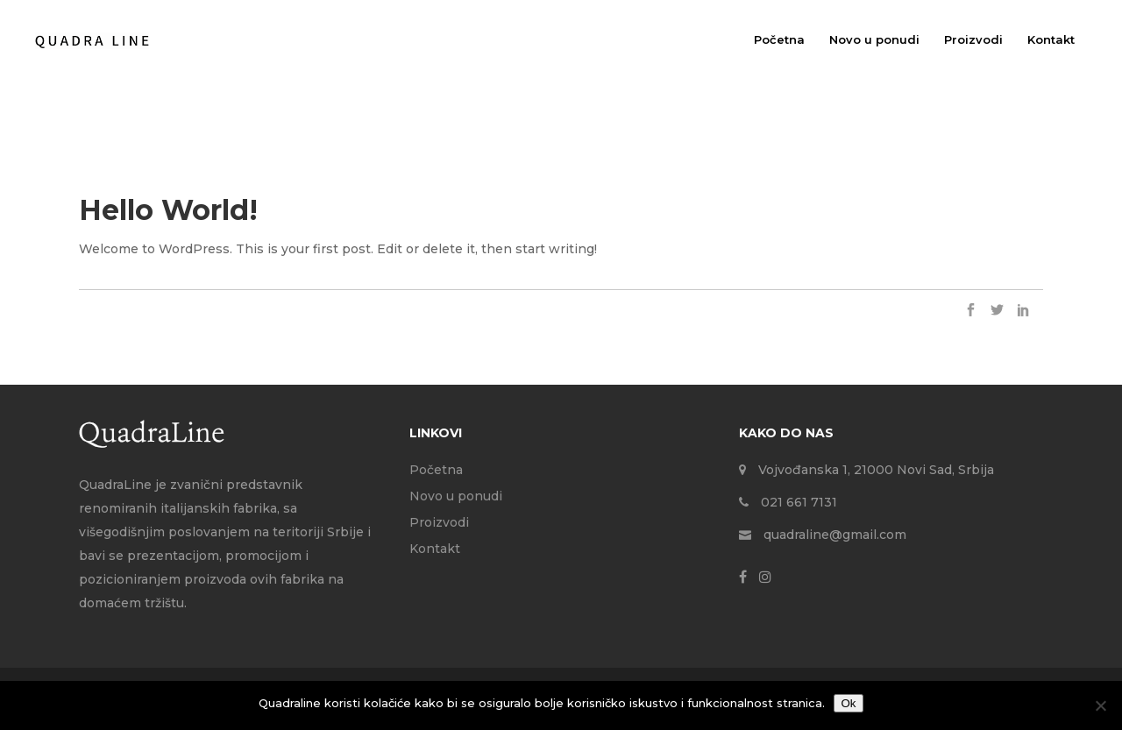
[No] (1100, 705)
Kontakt (434, 548)
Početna (436, 470)
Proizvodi (439, 522)
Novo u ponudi (455, 496)
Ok (848, 703)
